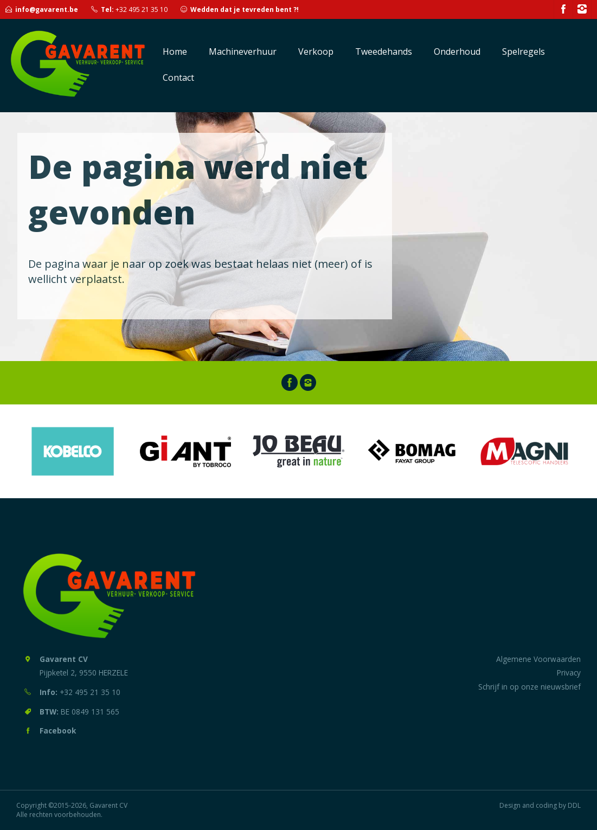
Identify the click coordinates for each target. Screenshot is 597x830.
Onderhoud (457, 51)
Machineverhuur (243, 51)
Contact (178, 77)
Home (175, 51)
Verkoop (315, 51)
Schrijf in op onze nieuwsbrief (529, 686)
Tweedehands (383, 51)
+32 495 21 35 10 (141, 9)
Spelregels (523, 51)
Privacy (569, 672)
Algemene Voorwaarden (538, 659)
